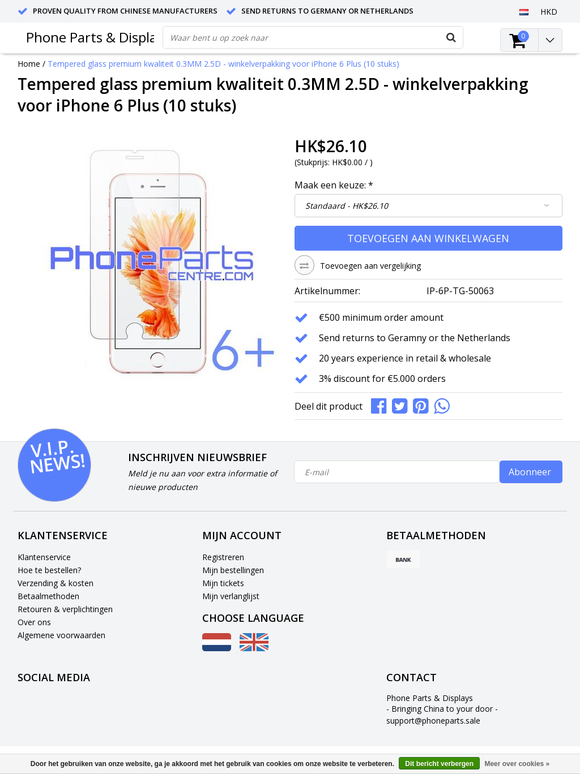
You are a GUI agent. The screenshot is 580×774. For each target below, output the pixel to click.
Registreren (223, 557)
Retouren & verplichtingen (65, 609)
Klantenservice (44, 557)
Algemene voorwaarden (61, 635)
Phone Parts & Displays (98, 37)
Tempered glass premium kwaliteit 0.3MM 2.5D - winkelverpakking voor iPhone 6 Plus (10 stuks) (223, 63)
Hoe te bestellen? (49, 570)
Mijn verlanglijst (230, 596)
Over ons (34, 622)
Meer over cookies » (516, 764)
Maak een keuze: (334, 185)
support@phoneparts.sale (433, 720)
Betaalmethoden (48, 596)
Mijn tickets (223, 583)
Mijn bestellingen (233, 570)
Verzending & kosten (55, 583)
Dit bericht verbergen (439, 764)
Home (29, 63)
